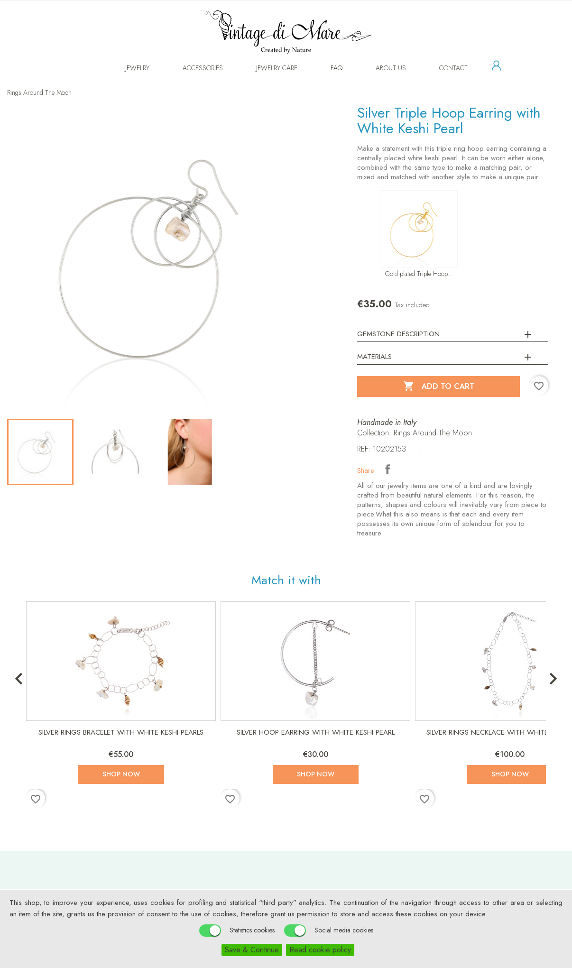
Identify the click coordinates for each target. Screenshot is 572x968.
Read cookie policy (320, 949)
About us (381, 68)
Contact (444, 68)
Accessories (193, 68)
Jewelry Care (267, 68)
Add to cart (438, 386)
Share (387, 469)
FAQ (327, 68)
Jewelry (128, 68)
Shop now (121, 774)
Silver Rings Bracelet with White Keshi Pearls (120, 732)
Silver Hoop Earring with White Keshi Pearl (316, 732)
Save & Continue (252, 949)
